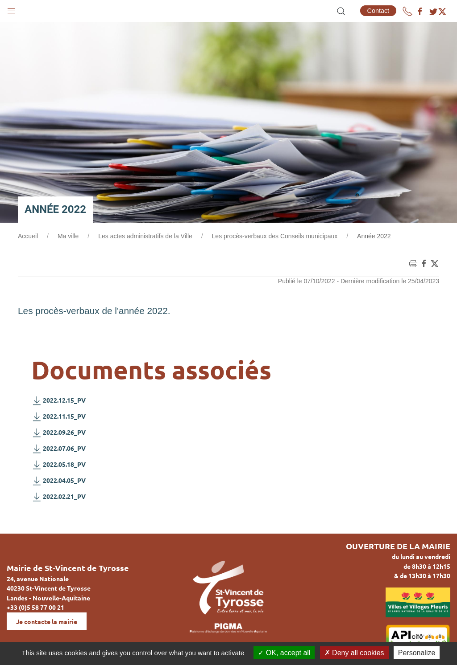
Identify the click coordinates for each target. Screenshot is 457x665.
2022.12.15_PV (58, 400)
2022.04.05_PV (58, 480)
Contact (378, 10)
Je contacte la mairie (46, 621)
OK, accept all (284, 653)
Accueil (28, 236)
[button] (11, 9)
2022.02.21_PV (58, 496)
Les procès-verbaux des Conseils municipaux (275, 236)
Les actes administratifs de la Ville (145, 236)
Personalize (417, 653)
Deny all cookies (354, 653)
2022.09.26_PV (58, 432)
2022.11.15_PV (58, 416)
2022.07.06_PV (58, 448)
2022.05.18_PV (58, 464)
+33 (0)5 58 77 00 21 (35, 607)
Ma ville (68, 236)
